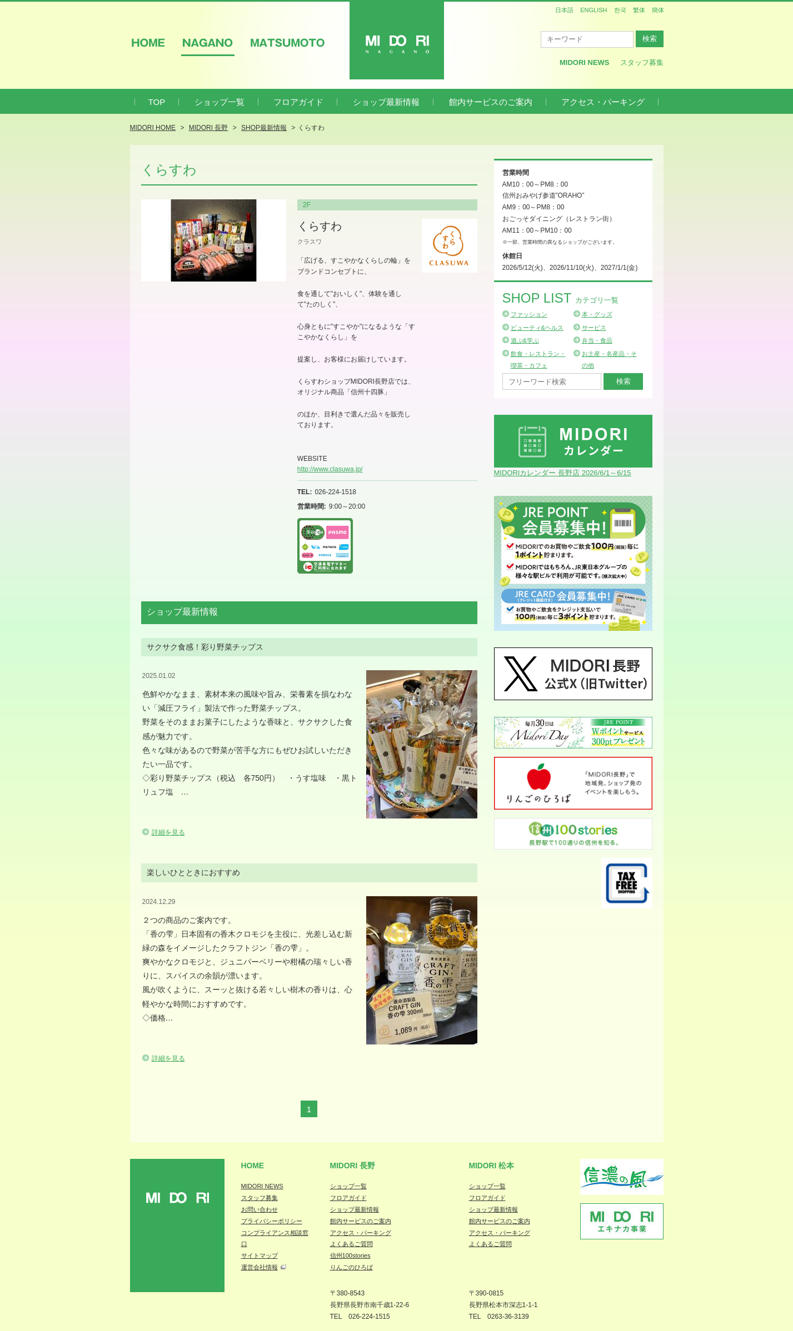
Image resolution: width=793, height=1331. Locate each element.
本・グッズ (597, 314)
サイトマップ (259, 1255)
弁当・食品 (597, 340)
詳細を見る (168, 832)
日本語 (564, 10)
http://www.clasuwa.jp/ (330, 469)
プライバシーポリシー (271, 1221)
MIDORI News (585, 62)
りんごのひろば (351, 1267)
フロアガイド (298, 102)
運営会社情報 (259, 1267)
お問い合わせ (259, 1209)
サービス (594, 327)
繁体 (639, 10)
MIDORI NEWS (262, 1186)
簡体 (658, 10)
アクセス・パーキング (603, 102)
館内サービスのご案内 (490, 102)
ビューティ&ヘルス (537, 327)
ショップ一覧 (219, 102)
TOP (157, 102)
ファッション (529, 314)
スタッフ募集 (642, 62)
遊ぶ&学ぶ (525, 340)
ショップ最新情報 (386, 102)
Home (253, 1165)
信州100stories (350, 1255)
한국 (620, 10)
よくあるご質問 (351, 1243)
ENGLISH (593, 10)
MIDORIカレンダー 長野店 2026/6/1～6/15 (562, 473)
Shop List (560, 297)
